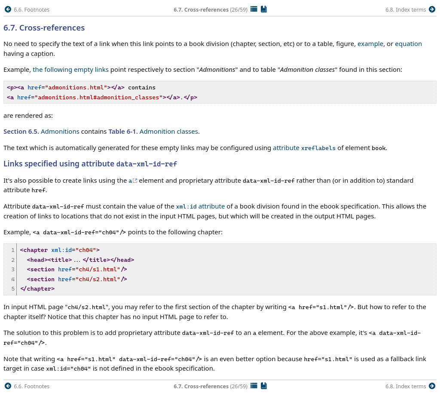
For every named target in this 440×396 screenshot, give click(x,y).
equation (408, 43)
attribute (304, 147)
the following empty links (71, 69)
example (370, 43)
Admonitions (41, 131)
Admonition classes (153, 131)
